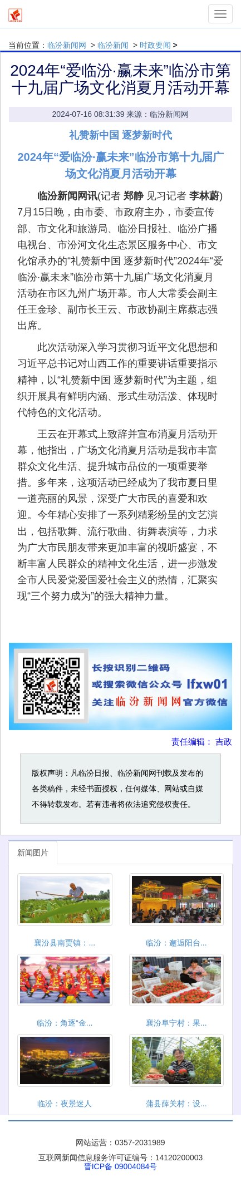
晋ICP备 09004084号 (121, 1166)
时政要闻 (155, 45)
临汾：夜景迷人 (64, 1103)
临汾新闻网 (66, 45)
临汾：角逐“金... (64, 1022)
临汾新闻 (113, 45)
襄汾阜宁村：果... (176, 1022)
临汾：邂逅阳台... (176, 942)
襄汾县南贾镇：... (64, 942)
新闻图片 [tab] (32, 852)
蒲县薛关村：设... (176, 1103)
